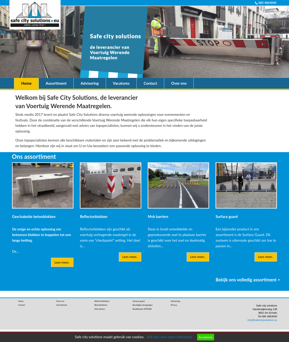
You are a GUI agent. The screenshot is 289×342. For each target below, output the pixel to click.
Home (26, 83)
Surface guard (138, 301)
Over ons (179, 83)
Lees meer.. (62, 262)
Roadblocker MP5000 (142, 309)
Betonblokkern (100, 305)
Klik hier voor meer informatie (169, 337)
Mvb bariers (99, 309)
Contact (150, 83)
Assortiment (56, 83)
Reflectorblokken (101, 301)
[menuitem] (26, 83)
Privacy (174, 305)
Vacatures (121, 83)
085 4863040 (267, 2)
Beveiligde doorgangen (142, 305)
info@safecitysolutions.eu (262, 320)
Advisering (90, 83)
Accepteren (206, 337)
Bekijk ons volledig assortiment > (248, 279)
